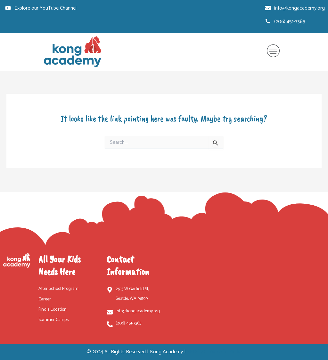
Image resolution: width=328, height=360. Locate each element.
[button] (273, 52)
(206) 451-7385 (289, 22)
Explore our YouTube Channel (45, 8)
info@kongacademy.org (299, 8)
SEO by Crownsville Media (214, 352)
